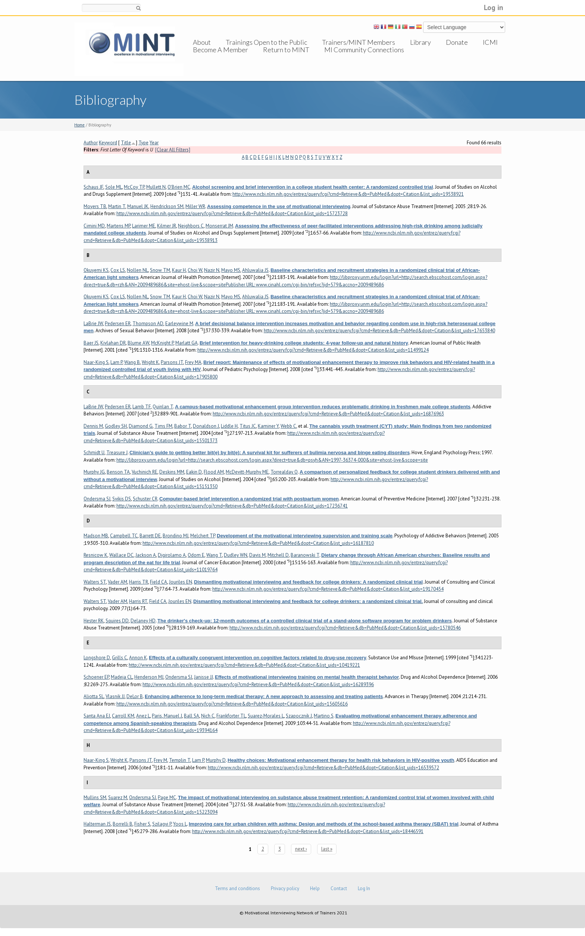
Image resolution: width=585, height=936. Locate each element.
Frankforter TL (231, 716)
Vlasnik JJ (115, 696)
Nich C (208, 716)
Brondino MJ (175, 536)
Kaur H (179, 270)
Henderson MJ (148, 677)
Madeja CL (121, 677)
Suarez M (117, 797)
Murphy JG (94, 472)
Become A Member (220, 57)
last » (326, 849)
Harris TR (138, 582)
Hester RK (94, 621)
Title (126, 142)
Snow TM (160, 270)
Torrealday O (284, 472)
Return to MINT (286, 57)
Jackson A (145, 555)
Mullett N (156, 187)
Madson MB (96, 536)
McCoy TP (134, 187)
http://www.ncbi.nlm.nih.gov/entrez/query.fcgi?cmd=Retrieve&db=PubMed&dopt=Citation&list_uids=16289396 (258, 684)
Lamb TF (141, 406)
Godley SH (116, 426)
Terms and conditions (237, 888)
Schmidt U (94, 452)
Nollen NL (137, 270)
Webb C (288, 426)
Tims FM (163, 426)
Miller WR (195, 206)
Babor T (182, 426)
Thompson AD (147, 323)
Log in (493, 7)
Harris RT (138, 601)
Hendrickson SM (167, 206)
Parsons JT (172, 362)
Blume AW (138, 343)
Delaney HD (143, 621)
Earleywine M (179, 323)
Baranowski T (305, 555)
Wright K (150, 362)
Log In (364, 888)
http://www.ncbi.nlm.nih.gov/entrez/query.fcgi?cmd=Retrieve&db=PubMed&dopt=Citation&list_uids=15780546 (345, 628)
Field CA (158, 582)
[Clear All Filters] (172, 150)
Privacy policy (285, 888)
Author (91, 142)
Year (154, 142)
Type (143, 142)
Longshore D (97, 657)
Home (79, 125)
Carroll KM (123, 716)
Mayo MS (230, 270)
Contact (339, 888)
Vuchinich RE (144, 472)
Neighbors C (191, 226)
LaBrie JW (93, 323)
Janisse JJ (203, 677)
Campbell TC (124, 536)
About (202, 42)
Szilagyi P (161, 824)
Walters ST (95, 582)
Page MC (167, 797)
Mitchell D (278, 555)
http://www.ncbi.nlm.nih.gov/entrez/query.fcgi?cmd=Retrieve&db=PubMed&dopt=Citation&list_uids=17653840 (379, 330)
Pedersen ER (118, 323)
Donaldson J (206, 426)
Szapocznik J (299, 716)
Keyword (108, 142)
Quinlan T (163, 406)
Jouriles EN (180, 582)
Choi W (195, 270)
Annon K (138, 657)
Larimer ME (143, 226)
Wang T (214, 555)
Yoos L (180, 824)
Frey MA (193, 362)
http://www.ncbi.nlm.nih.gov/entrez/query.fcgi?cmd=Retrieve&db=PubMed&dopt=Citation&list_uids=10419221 (244, 665)
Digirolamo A (172, 555)
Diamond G (141, 426)
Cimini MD (94, 226)
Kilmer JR (166, 226)
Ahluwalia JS (255, 270)
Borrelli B (122, 824)
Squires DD (117, 621)
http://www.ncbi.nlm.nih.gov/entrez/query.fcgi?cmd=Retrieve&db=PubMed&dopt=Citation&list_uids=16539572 (323, 767)
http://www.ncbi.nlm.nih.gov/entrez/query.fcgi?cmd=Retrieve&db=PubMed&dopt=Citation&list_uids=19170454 (328, 589)
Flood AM (214, 472)
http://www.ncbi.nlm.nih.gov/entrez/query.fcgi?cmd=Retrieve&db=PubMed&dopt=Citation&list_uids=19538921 (348, 194)
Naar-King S (96, 362)
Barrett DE (150, 536)
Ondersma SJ (97, 499)
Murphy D (216, 760)
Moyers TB (95, 206)
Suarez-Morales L (266, 716)
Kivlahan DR (113, 343)
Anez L (143, 716)
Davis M (257, 555)
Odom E (196, 555)
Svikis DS (121, 499)
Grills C (119, 657)
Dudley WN (235, 555)
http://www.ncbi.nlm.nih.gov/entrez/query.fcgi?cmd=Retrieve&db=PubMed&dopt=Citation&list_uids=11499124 (313, 350)
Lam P (116, 362)
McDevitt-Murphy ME (247, 472)
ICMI (490, 42)
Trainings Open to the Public (266, 42)
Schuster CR (145, 499)
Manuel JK (137, 206)
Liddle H (229, 426)
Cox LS (117, 270)
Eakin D (194, 472)
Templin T (179, 760)
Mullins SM (95, 797)
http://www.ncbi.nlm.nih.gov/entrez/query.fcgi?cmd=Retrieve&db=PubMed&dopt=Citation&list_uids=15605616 (232, 704)
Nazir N (211, 270)
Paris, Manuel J (167, 716)
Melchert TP (202, 536)
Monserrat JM (219, 226)
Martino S (324, 716)
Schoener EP (96, 677)
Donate (457, 42)
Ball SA (191, 716)
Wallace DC (121, 555)
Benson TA (118, 472)
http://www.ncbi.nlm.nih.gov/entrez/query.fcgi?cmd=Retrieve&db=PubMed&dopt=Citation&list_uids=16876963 (328, 414)
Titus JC (248, 426)
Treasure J (117, 452)
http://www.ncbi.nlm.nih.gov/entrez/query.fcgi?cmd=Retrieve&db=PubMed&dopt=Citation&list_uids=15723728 (232, 213)
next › (301, 849)
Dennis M (93, 426)
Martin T (116, 206)
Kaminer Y (268, 426)
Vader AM (117, 582)
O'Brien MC (179, 187)
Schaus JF (93, 187)
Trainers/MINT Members (358, 42)
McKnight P (162, 343)
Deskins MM (171, 472)
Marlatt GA (186, 343)
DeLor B (134, 696)
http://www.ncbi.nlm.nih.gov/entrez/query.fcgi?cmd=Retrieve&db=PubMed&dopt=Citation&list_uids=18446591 (307, 831)
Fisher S (142, 824)
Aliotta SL (94, 696)
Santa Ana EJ (97, 716)
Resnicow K (95, 555)
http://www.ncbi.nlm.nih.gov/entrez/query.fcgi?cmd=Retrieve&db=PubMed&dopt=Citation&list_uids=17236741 (232, 506)
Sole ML (113, 187)
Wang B (132, 362)
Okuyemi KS (96, 270)
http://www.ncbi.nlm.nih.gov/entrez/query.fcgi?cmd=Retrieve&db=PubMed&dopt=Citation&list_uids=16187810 (258, 543)
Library (420, 42)
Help (315, 888)
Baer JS (91, 343)
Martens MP (118, 226)
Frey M (160, 760)
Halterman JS (97, 824)
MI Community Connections (364, 57)
